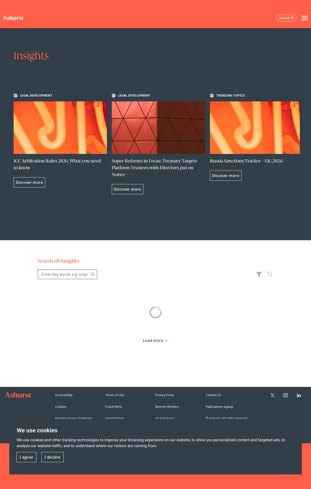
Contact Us (213, 395)
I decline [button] (52, 457)
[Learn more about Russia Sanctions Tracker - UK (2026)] (256, 137)
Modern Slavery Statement (73, 418)
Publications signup (219, 407)
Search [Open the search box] (286, 18)
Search (93, 274)
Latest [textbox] (268, 276)
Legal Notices (114, 418)
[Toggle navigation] (305, 18)
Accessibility (63, 395)
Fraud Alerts (113, 407)
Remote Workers (167, 407)
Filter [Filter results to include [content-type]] (259, 276)
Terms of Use (114, 395)
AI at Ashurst (164, 418)
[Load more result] (153, 340)
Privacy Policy (165, 395)
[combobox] (67, 274)
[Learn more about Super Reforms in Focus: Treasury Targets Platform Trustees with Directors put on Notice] (158, 144)
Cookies (61, 407)
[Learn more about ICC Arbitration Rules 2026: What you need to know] (60, 140)
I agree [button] (26, 457)
